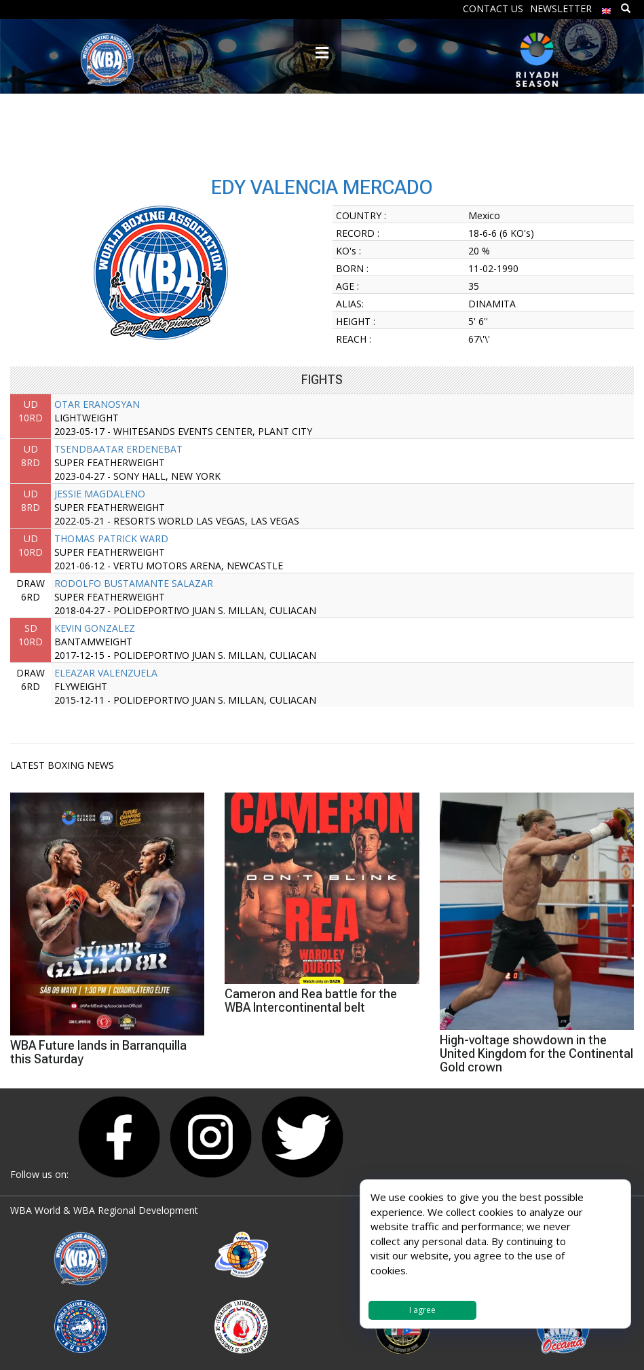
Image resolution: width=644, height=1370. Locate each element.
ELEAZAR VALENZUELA (105, 672)
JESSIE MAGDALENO (99, 493)
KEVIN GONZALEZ (94, 628)
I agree (422, 1310)
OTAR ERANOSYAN (97, 404)
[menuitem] (606, 7)
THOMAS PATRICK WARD (111, 538)
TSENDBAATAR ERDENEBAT (118, 448)
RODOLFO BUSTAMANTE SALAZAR (133, 583)
